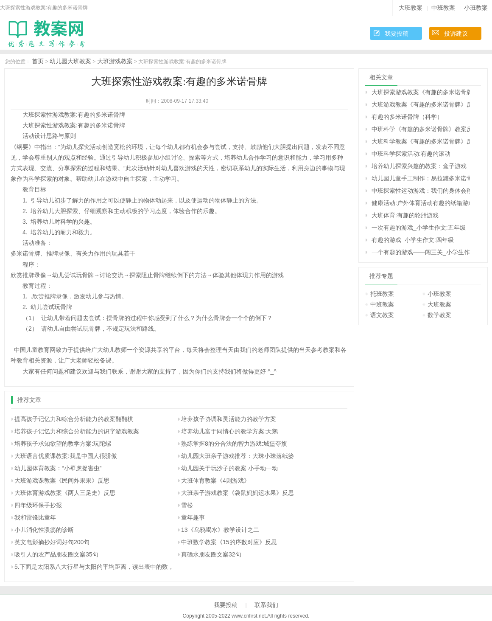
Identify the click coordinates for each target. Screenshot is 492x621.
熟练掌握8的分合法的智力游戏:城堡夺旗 (234, 443)
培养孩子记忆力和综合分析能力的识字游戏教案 (76, 431)
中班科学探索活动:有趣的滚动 (411, 153)
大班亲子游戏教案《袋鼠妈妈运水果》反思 (237, 492)
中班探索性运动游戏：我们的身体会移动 (421, 190)
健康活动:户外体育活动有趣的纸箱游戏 (421, 203)
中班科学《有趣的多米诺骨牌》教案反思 (421, 129)
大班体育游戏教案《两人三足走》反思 (64, 492)
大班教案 (410, 7)
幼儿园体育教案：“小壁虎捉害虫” (57, 468)
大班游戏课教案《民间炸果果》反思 (61, 480)
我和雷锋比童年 (35, 517)
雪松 (187, 505)
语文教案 (382, 315)
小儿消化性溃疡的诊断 (44, 529)
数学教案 (439, 315)
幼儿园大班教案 (70, 61)
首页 (38, 61)
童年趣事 (193, 517)
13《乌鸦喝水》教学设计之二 (220, 529)
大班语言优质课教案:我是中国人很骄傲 (65, 455)
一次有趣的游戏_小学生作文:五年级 (419, 227)
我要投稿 (396, 33)
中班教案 (443, 7)
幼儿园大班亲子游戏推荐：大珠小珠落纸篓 (237, 455)
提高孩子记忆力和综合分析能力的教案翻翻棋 (73, 419)
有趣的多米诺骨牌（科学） (407, 116)
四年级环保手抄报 (38, 505)
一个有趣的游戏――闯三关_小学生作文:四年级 (421, 252)
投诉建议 (456, 33)
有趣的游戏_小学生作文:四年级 (413, 239)
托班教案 (382, 293)
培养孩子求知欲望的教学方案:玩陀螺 (62, 443)
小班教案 (476, 7)
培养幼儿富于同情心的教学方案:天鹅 (229, 431)
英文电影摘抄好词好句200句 (51, 542)
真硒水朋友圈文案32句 (211, 554)
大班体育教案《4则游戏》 (215, 480)
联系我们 (266, 604)
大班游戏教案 (115, 61)
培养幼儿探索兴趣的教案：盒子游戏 (419, 166)
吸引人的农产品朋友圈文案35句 (56, 554)
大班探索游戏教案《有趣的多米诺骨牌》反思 (421, 92)
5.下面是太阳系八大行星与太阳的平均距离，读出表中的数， (94, 566)
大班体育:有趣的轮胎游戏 (405, 215)
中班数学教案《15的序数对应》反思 (229, 542)
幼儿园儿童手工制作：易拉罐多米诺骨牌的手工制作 (421, 178)
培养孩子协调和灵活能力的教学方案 (228, 419)
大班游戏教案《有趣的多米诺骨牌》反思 (421, 104)
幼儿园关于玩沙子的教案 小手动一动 (229, 468)
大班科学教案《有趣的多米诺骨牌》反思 (421, 141)
